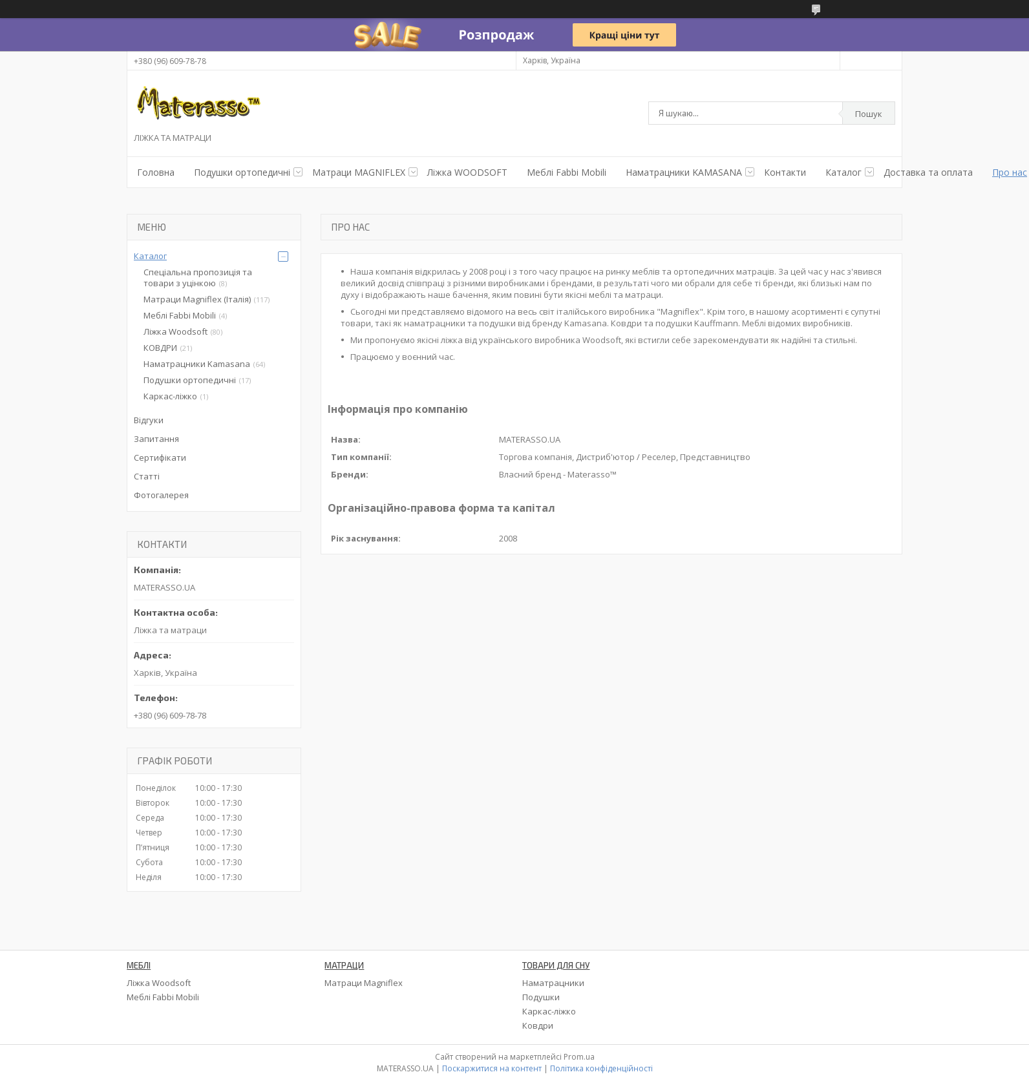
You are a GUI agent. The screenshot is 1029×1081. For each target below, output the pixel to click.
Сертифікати (160, 457)
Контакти (785, 172)
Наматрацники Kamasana (196, 364)
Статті (147, 476)
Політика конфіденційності (601, 1068)
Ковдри (537, 1025)
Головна (156, 172)
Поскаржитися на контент (492, 1068)
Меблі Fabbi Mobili (566, 172)
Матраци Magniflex (363, 983)
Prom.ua (579, 1056)
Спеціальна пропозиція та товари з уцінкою (197, 277)
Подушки (541, 997)
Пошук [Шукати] (868, 114)
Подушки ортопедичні (189, 380)
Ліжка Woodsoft (175, 331)
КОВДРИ (160, 347)
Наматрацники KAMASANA (684, 172)
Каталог (843, 172)
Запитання (156, 439)
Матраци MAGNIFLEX (358, 172)
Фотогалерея (161, 495)
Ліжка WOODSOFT (467, 172)
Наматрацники (553, 983)
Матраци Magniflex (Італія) (197, 299)
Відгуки (149, 420)
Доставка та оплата (928, 172)
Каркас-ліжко (170, 396)
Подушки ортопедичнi (242, 172)
